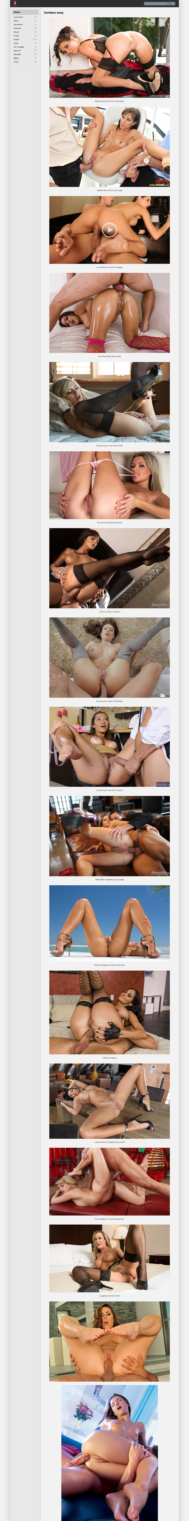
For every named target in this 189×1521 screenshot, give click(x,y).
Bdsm (16, 58)
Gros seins (18, 17)
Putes (16, 36)
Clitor (16, 43)
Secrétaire (18, 24)
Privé (16, 62)
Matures (17, 28)
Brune (16, 32)
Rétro (16, 21)
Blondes (17, 54)
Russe (16, 39)
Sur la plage (19, 47)
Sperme (17, 51)
